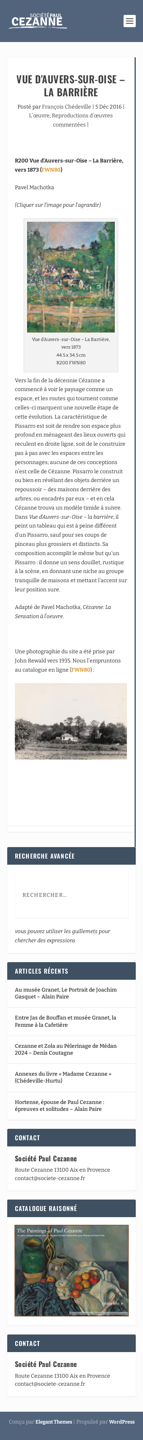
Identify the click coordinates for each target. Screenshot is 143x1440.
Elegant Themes (53, 1422)
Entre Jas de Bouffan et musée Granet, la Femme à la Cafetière (65, 1021)
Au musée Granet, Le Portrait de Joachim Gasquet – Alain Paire (66, 993)
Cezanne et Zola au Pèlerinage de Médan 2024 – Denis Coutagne (66, 1049)
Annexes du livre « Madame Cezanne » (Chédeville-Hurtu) (63, 1077)
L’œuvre (39, 115)
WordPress (122, 1422)
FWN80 (51, 170)
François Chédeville (66, 107)
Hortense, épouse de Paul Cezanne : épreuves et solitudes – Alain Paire (59, 1105)
